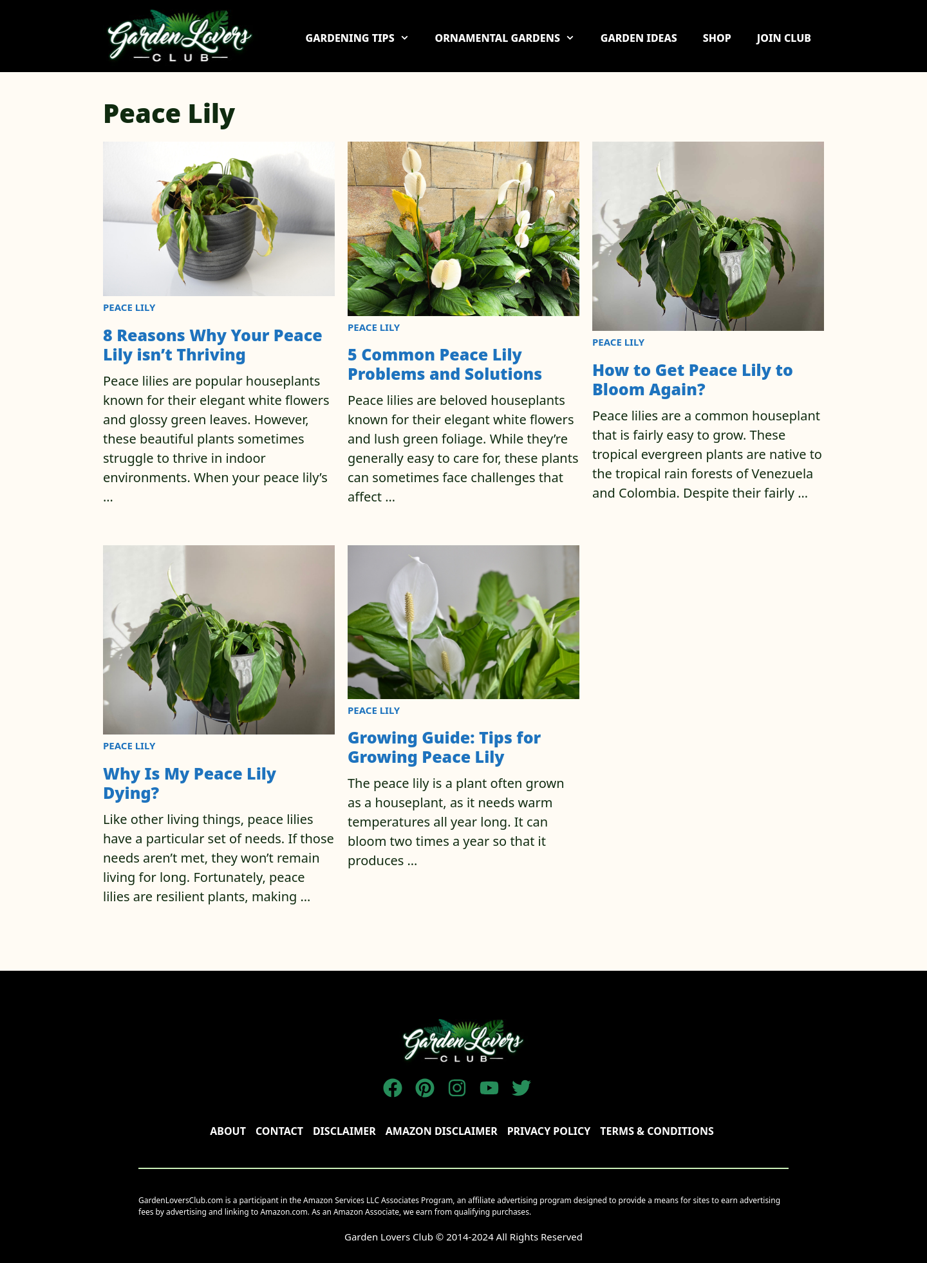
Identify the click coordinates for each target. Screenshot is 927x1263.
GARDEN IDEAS (639, 38)
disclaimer (344, 1131)
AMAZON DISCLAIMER (442, 1131)
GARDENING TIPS (364, 38)
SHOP (717, 38)
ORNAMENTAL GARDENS (511, 38)
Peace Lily (129, 307)
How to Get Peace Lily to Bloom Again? (692, 379)
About (228, 1131)
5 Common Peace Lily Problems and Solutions (445, 363)
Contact (279, 1131)
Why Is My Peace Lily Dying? (189, 782)
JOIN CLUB (784, 38)
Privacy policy (549, 1131)
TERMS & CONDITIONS (656, 1131)
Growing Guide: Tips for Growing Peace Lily (444, 746)
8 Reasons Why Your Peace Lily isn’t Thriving (213, 344)
